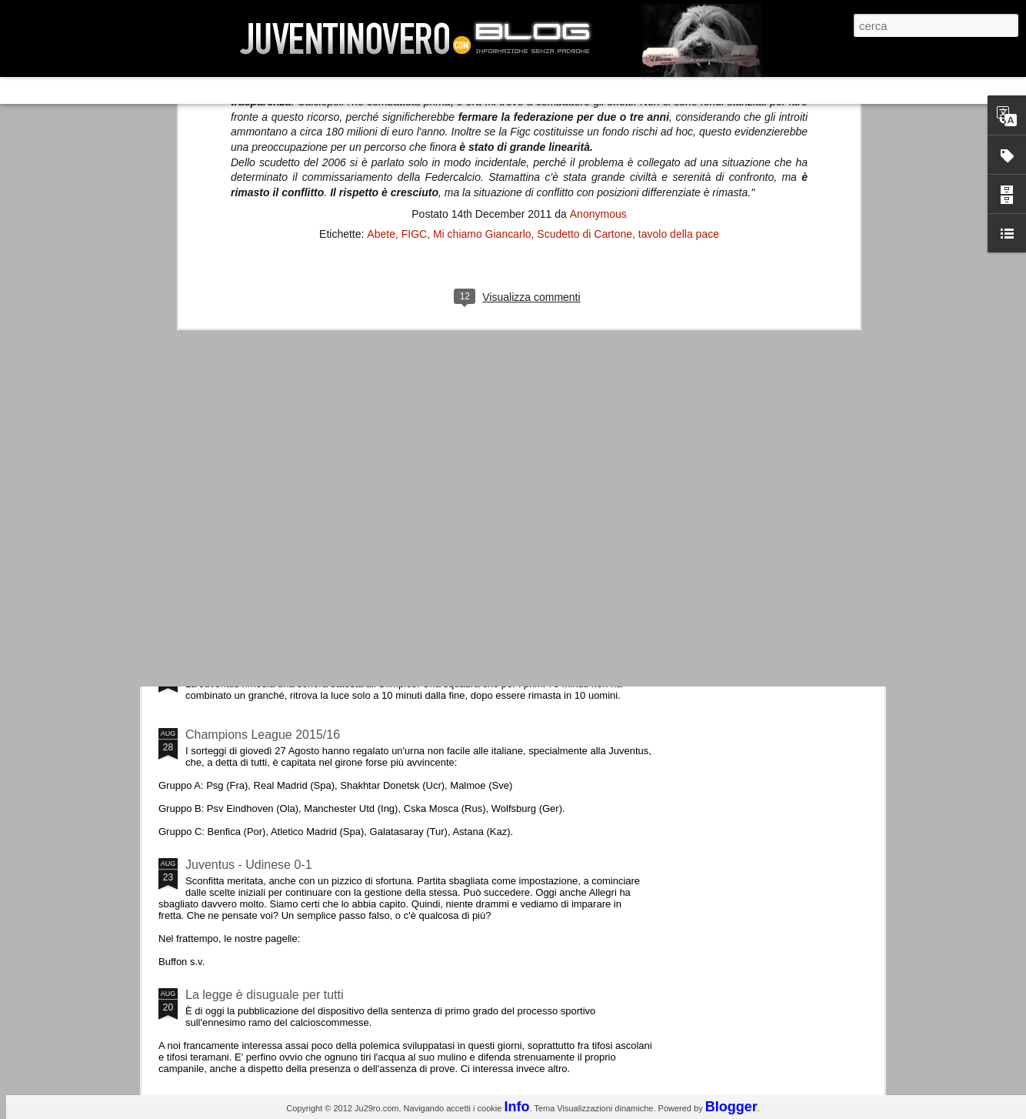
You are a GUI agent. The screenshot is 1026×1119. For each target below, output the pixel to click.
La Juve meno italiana (245, 583)
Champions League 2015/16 (262, 734)
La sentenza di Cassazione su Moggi (789, 460)
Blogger (731, 1106)
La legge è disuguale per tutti (264, 994)
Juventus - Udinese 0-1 (248, 864)
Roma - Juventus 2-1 (242, 667)
